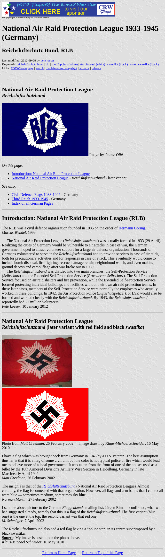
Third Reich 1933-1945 (30, 199)
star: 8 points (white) (65, 64)
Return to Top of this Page (102, 553)
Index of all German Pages (32, 203)
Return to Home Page (59, 553)
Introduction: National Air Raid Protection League (51, 174)
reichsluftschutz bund (30, 64)
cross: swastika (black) (144, 64)
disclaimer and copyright (61, 68)
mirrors (96, 68)
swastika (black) (117, 64)
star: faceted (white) (92, 64)
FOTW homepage (22, 68)
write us (84, 68)
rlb (47, 64)
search (40, 68)
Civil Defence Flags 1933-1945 (36, 194)
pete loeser (47, 60)
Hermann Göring (131, 228)
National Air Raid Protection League (40, 178)
